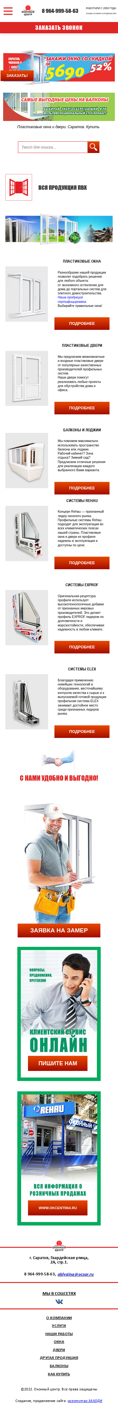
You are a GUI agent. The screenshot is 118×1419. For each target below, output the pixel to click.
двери (59, 1350)
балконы (59, 1366)
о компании (59, 1318)
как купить (59, 1374)
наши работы (59, 1334)
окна (59, 1342)
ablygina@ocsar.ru (75, 1274)
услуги (59, 1326)
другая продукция (59, 1358)
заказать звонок (59, 27)
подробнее (82, 323)
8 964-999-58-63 (60, 11)
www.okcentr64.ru (58, 1208)
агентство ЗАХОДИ (85, 1401)
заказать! (17, 76)
